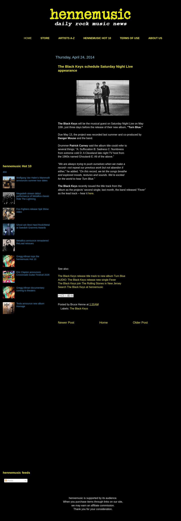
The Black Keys (79, 308)
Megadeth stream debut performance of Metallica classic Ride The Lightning (32, 196)
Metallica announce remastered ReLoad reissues (32, 242)
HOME (28, 38)
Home (103, 322)
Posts (9, 480)
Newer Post (66, 322)
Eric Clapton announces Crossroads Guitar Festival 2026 (33, 273)
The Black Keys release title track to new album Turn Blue (91, 276)
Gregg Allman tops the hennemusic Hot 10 (27, 257)
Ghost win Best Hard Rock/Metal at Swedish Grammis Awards (33, 226)
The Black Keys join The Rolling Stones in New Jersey (89, 283)
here (90, 193)
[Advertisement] (27, 86)
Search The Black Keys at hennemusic (80, 287)
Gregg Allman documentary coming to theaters (30, 289)
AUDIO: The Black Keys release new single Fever (87, 279)
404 (5, 172)
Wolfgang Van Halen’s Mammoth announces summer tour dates (33, 179)
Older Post (140, 322)
